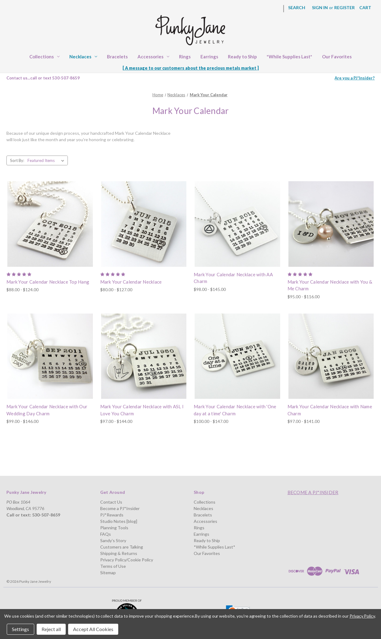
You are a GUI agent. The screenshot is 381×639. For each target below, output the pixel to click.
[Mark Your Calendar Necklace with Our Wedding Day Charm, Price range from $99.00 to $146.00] (50, 356)
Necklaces (83, 56)
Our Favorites (337, 56)
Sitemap (108, 572)
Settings (20, 629)
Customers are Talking (121, 546)
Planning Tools (114, 527)
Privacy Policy (362, 616)
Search (296, 7)
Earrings (209, 56)
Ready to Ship (242, 56)
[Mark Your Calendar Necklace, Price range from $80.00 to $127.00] (144, 224)
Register (344, 7)
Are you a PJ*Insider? (355, 77)
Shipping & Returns (118, 553)
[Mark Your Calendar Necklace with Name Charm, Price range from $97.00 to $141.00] (331, 356)
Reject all (51, 629)
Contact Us (111, 502)
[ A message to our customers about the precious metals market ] (191, 68)
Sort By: (17, 160)
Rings (185, 56)
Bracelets (117, 56)
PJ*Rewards (111, 514)
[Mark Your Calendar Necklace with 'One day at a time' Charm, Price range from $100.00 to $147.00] (237, 356)
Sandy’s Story (113, 540)
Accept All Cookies (93, 629)
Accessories (153, 56)
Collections (44, 56)
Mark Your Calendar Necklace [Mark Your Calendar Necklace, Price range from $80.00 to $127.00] (131, 282)
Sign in (320, 7)
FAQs (105, 534)
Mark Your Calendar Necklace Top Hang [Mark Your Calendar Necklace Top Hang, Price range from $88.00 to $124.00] (47, 282)
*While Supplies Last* (289, 56)
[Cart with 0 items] (365, 7)
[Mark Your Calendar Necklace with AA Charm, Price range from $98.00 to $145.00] (237, 224)
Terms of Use (113, 566)
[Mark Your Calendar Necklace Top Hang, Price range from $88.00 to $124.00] (50, 224)
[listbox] (47, 160)
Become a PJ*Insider (120, 508)
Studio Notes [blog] (118, 521)
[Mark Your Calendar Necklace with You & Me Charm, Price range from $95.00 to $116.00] (331, 224)
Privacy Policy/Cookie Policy (126, 559)
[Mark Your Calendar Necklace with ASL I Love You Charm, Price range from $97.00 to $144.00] (144, 356)
